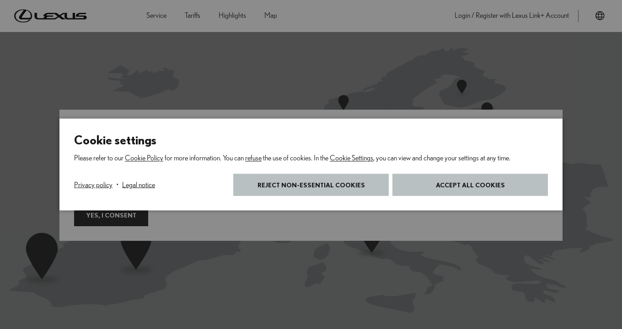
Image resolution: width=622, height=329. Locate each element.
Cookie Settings (351, 158)
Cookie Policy (144, 158)
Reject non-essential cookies (311, 185)
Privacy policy (93, 185)
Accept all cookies (470, 185)
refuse (253, 158)
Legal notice (138, 185)
